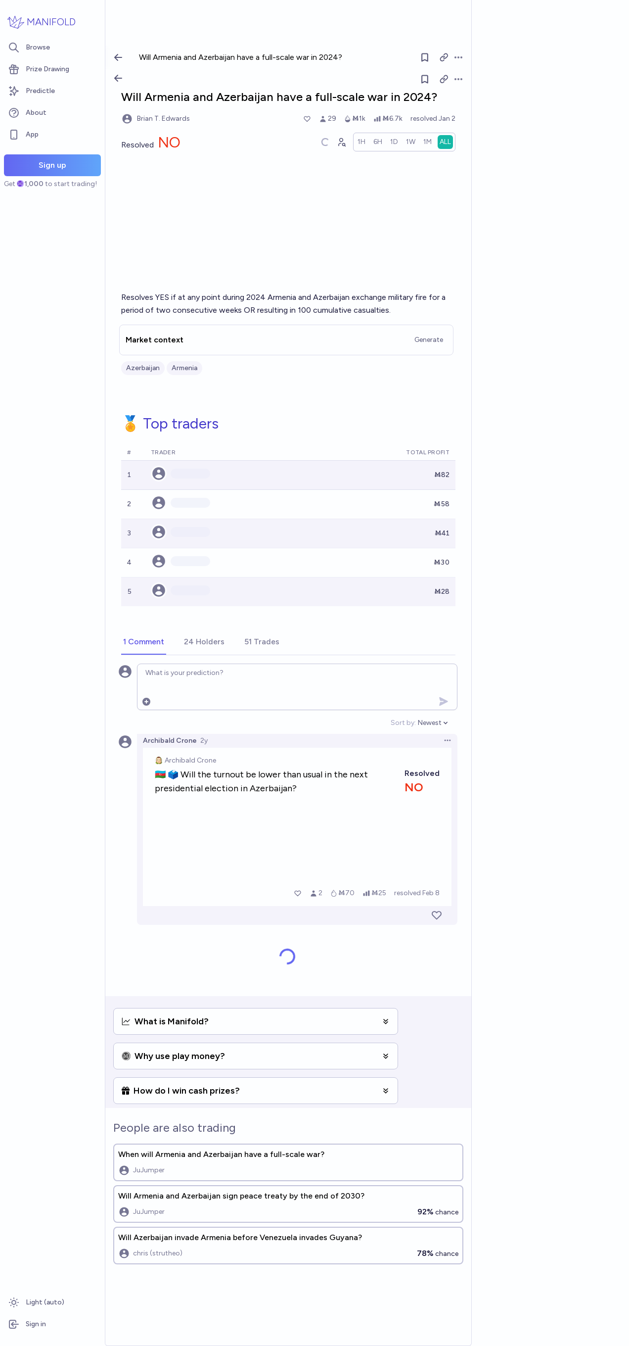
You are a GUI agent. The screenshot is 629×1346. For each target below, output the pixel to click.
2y (204, 740)
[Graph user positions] (341, 142)
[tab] (143, 642)
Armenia (184, 368)
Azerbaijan (143, 368)
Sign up (52, 165)
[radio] (361, 142)
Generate (428, 340)
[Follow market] (425, 79)
